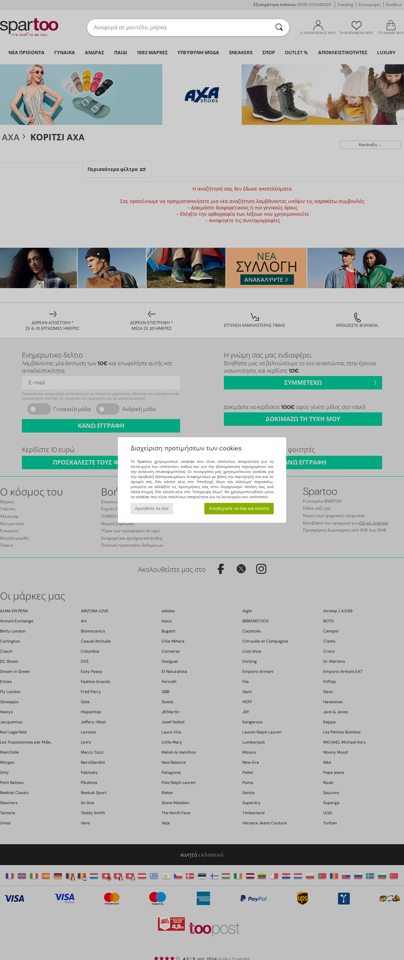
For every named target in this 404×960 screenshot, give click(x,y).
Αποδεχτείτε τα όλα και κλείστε (239, 508)
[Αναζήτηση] (279, 27)
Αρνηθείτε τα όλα (152, 508)
